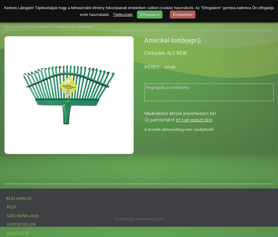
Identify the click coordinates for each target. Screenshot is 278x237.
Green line (12, 27)
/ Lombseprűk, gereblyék (73, 27)
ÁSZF (11, 207)
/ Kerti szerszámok (37, 27)
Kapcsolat (18, 233)
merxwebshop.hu (149, 218)
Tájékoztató (123, 14)
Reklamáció (19, 198)
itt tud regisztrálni (194, 120)
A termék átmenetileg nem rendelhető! (179, 129)
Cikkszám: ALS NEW (165, 53)
